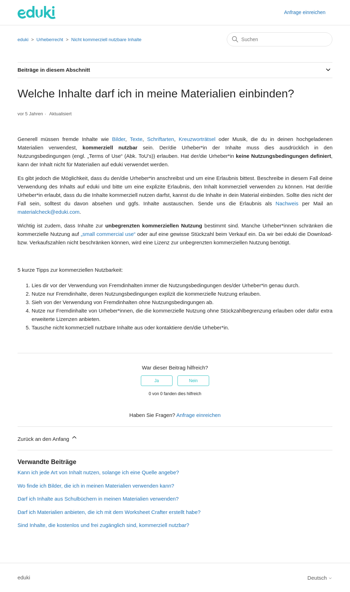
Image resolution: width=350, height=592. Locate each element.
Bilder (118, 139)
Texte (136, 139)
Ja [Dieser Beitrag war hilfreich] (157, 380)
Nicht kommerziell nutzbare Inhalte (106, 39)
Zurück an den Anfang (48, 438)
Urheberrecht (50, 39)
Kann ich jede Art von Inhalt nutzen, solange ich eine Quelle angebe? (98, 472)
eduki (23, 39)
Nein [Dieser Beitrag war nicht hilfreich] (193, 380)
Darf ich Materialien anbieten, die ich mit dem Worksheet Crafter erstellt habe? (109, 512)
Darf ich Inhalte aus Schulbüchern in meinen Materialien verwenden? (98, 499)
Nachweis (287, 203)
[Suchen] (279, 39)
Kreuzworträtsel (197, 139)
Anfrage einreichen (305, 12)
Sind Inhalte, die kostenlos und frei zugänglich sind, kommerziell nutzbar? (103, 525)
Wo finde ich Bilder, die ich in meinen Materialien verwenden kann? (96, 486)
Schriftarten (160, 139)
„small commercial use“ (108, 234)
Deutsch (319, 578)
